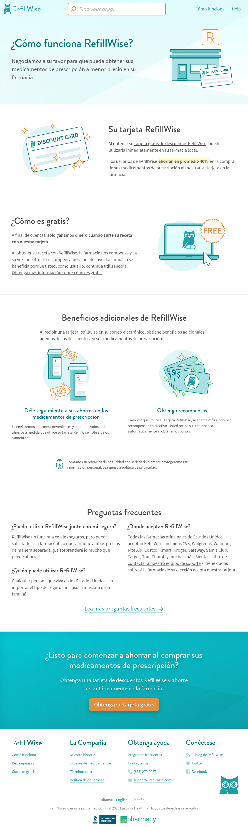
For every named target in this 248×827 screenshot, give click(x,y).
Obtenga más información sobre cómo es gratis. (57, 273)
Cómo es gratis (23, 771)
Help (236, 9)
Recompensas (23, 763)
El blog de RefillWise (207, 754)
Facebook (199, 771)
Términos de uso (82, 771)
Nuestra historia (82, 754)
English (122, 799)
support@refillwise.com (152, 780)
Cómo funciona (210, 9)
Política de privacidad (87, 780)
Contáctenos (138, 763)
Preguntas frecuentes (145, 754)
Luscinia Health (132, 808)
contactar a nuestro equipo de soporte (164, 563)
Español (139, 799)
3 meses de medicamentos (90, 763)
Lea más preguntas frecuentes (120, 608)
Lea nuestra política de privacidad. (130, 467)
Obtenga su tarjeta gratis (124, 704)
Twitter (197, 763)
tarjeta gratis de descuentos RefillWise (170, 143)
